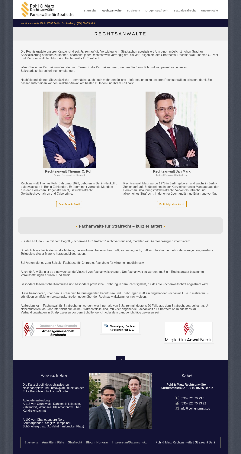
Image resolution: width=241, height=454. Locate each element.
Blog (89, 442)
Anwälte (47, 442)
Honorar (102, 442)
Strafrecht (133, 10)
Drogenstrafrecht (157, 10)
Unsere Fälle (209, 10)
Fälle (60, 442)
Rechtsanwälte (112, 10)
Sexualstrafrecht (185, 10)
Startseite (90, 10)
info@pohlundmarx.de (192, 408)
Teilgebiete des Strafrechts (158, 55)
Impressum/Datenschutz (129, 442)
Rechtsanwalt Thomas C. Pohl (69, 171)
